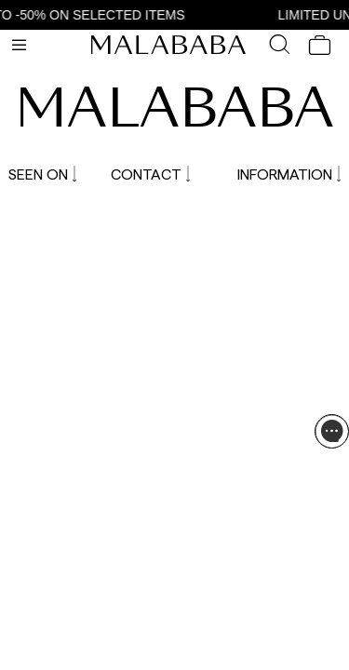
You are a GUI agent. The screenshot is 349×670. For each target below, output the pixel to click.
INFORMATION (289, 173)
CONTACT (150, 173)
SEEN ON (42, 173)
